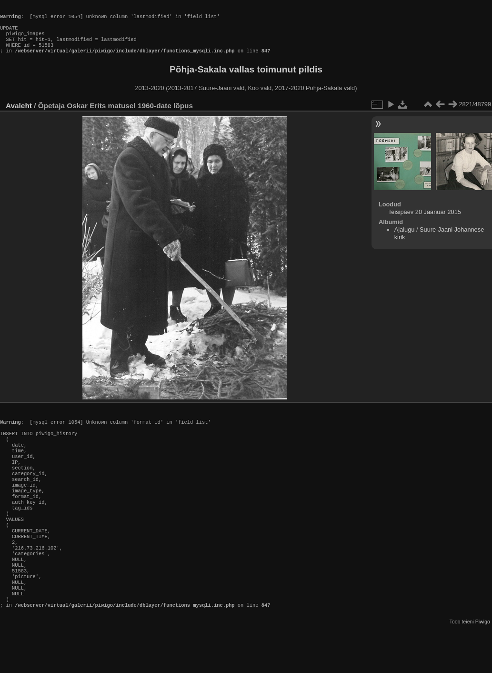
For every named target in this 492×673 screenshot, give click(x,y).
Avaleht (19, 115)
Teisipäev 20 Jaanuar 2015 (424, 221)
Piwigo (482, 665)
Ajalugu (404, 239)
